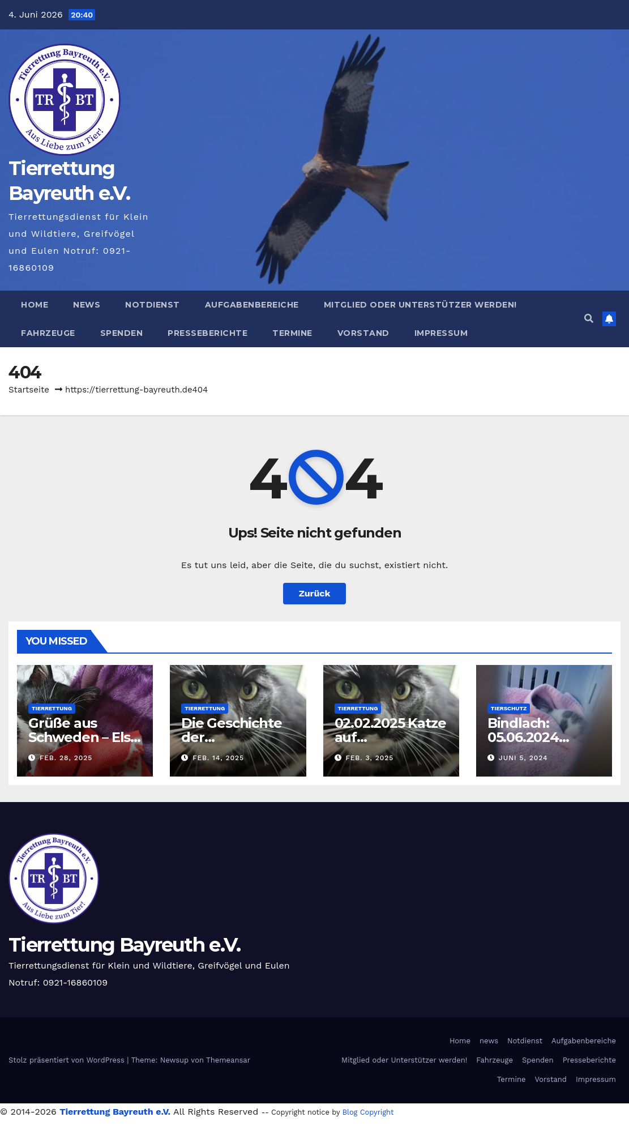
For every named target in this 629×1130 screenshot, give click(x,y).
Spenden (121, 333)
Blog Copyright (368, 1112)
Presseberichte (207, 333)
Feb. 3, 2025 (369, 758)
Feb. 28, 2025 (66, 758)
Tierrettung (52, 708)
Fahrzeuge (48, 333)
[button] (588, 318)
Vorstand (363, 333)
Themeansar (228, 1060)
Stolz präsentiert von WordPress (67, 1060)
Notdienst (152, 305)
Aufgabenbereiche (252, 305)
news (86, 305)
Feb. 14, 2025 (218, 758)
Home (34, 305)
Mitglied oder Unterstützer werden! (420, 305)
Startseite (28, 390)
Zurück (315, 593)
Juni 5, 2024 (523, 758)
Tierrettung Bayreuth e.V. (124, 945)
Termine (292, 333)
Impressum (441, 333)
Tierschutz (509, 708)
